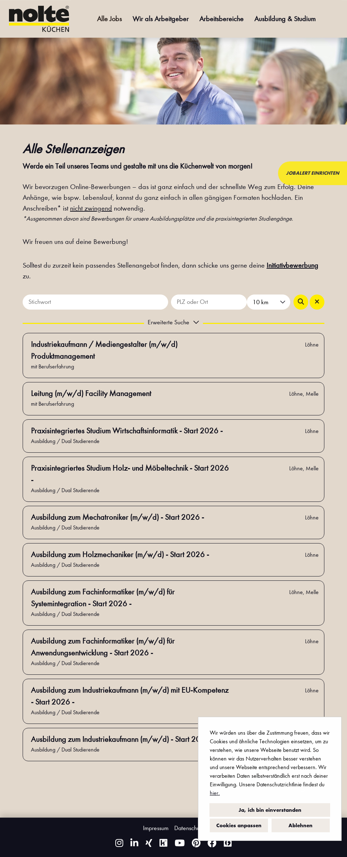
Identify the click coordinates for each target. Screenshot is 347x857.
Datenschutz (189, 828)
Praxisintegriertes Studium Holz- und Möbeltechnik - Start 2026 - (130, 474)
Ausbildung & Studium (285, 19)
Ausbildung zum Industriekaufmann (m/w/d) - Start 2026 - (122, 739)
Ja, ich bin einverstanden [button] (270, 810)
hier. (215, 793)
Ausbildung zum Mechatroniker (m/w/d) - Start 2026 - (117, 517)
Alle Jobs (109, 19)
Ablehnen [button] (300, 825)
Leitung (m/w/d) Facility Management (91, 393)
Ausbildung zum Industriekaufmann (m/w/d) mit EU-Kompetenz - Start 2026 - (129, 696)
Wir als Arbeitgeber (161, 19)
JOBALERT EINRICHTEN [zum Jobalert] (312, 173)
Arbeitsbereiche (221, 19)
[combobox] (268, 302)
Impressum (155, 828)
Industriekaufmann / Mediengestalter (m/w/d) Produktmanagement (104, 350)
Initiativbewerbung (292, 265)
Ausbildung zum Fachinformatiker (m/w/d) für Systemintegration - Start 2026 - (103, 597)
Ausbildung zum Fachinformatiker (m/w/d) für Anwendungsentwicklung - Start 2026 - (103, 647)
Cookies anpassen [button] (239, 825)
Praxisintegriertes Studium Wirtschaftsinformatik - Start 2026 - (127, 430)
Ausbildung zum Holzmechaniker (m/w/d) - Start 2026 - (120, 554)
